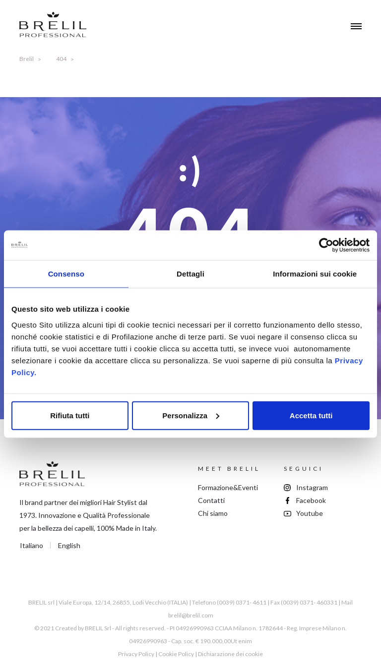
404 (61, 58)
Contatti (211, 500)
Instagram (312, 487)
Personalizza (190, 415)
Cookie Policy (176, 654)
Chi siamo (213, 513)
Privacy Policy (136, 654)
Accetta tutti (311, 415)
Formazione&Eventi (228, 487)
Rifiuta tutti (69, 415)
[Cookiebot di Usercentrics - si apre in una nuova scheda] (326, 245)
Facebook (311, 500)
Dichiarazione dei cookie (230, 654)
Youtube (309, 513)
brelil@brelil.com (190, 615)
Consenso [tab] (66, 274)
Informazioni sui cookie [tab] (315, 274)
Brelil (26, 58)
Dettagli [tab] (190, 274)
